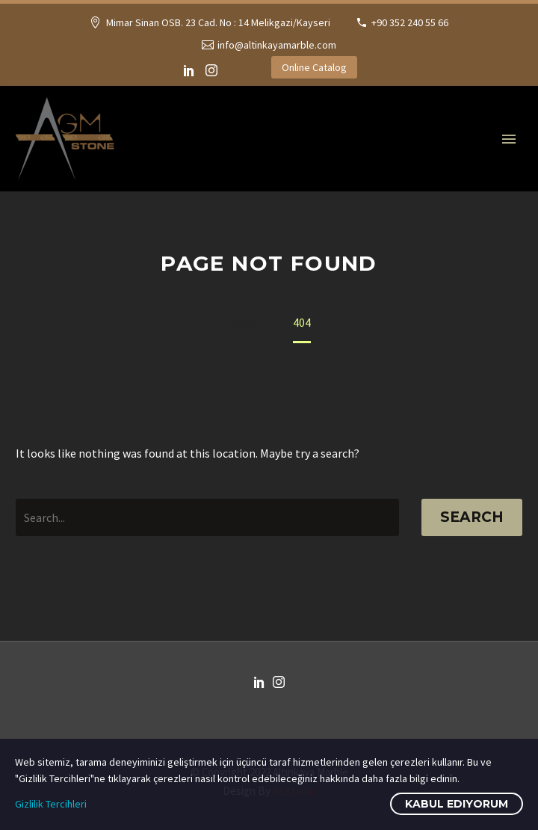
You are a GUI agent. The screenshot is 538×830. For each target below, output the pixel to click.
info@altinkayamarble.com (276, 45)
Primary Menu (509, 139)
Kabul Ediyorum (456, 804)
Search (472, 517)
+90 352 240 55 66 (409, 22)
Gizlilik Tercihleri (51, 804)
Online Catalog (314, 67)
